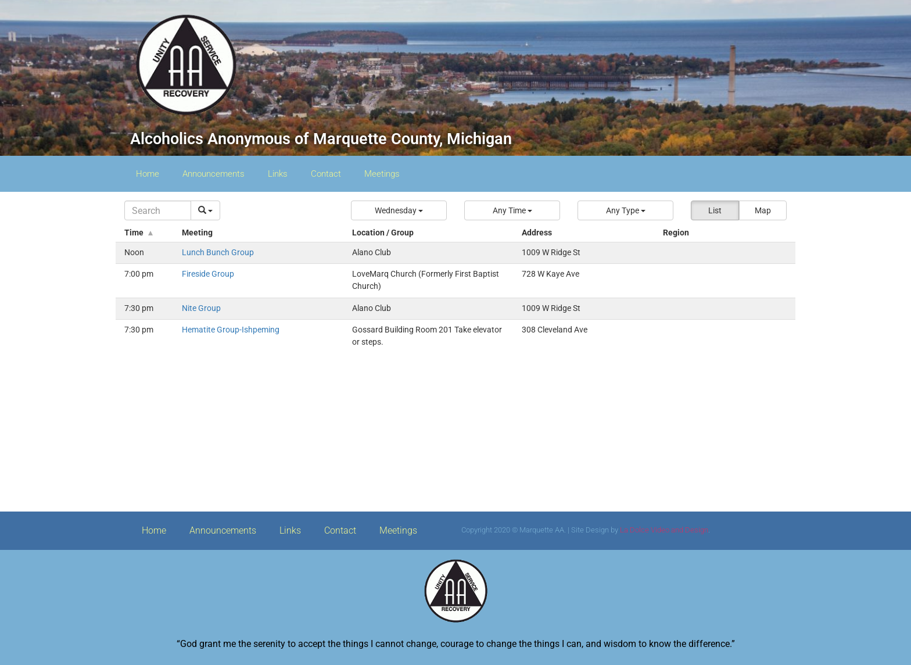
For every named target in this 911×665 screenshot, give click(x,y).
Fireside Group (208, 274)
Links (278, 174)
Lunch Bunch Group (218, 253)
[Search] (157, 210)
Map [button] (763, 210)
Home (147, 174)
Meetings (382, 174)
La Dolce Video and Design (664, 529)
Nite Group (201, 308)
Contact (326, 174)
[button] (399, 210)
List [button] (715, 210)
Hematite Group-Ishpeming (230, 330)
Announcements (213, 174)
